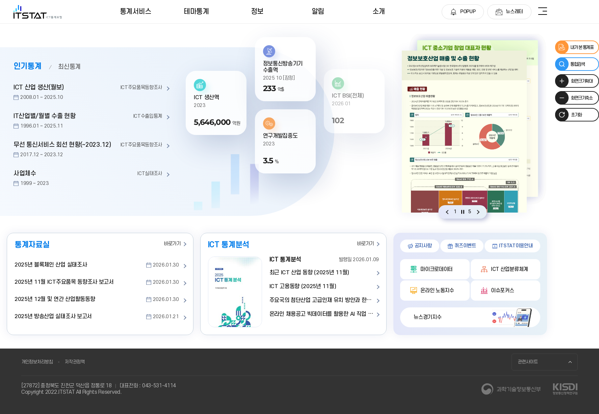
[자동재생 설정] (462, 212)
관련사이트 (528, 361)
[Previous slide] (447, 212)
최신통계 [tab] (69, 67)
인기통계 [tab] (27, 66)
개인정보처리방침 (37, 361)
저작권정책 (74, 361)
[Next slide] (478, 212)
